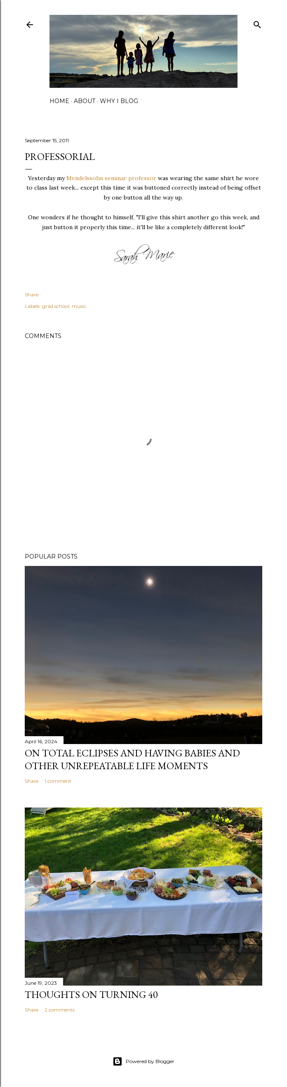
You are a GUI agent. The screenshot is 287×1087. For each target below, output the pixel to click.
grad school (55, 306)
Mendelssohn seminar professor (111, 178)
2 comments (60, 1010)
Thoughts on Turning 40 (91, 994)
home (59, 101)
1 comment (58, 781)
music (79, 306)
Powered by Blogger (143, 1061)
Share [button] (31, 294)
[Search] (257, 23)
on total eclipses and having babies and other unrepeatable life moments (132, 759)
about (84, 101)
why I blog (119, 101)
